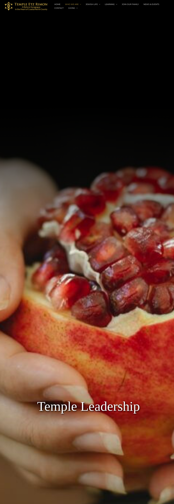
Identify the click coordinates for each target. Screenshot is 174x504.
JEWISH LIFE (89, 4)
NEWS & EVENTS (146, 4)
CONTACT (162, 4)
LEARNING (106, 4)
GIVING (57, 8)
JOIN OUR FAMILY (126, 4)
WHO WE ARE (70, 4)
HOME (57, 4)
